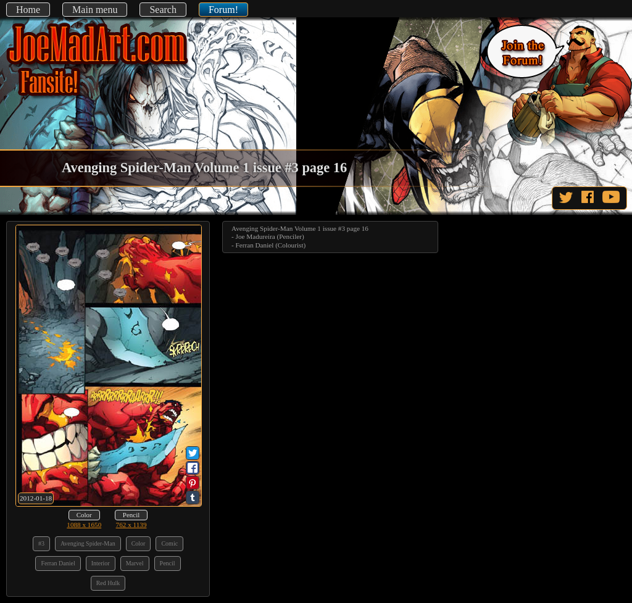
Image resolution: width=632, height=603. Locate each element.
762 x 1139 (131, 524)
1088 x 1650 (84, 524)
